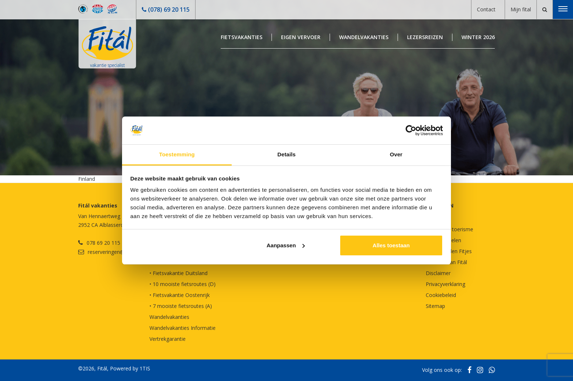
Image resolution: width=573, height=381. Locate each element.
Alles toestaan (391, 245)
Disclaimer (438, 273)
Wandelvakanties (363, 37)
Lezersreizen (425, 37)
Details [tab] (286, 154)
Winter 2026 (478, 37)
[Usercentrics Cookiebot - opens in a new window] (411, 130)
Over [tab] (396, 154)
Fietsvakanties (241, 37)
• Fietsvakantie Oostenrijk (179, 295)
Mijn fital (521, 9)
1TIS (145, 368)
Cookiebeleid (441, 295)
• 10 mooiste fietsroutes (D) (182, 284)
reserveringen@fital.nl (113, 251)
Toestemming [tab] (177, 154)
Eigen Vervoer (300, 37)
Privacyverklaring (445, 284)
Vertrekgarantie (167, 338)
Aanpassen (286, 245)
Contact (486, 9)
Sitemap (435, 305)
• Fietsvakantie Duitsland (178, 273)
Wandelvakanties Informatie (182, 327)
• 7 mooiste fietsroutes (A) (180, 305)
